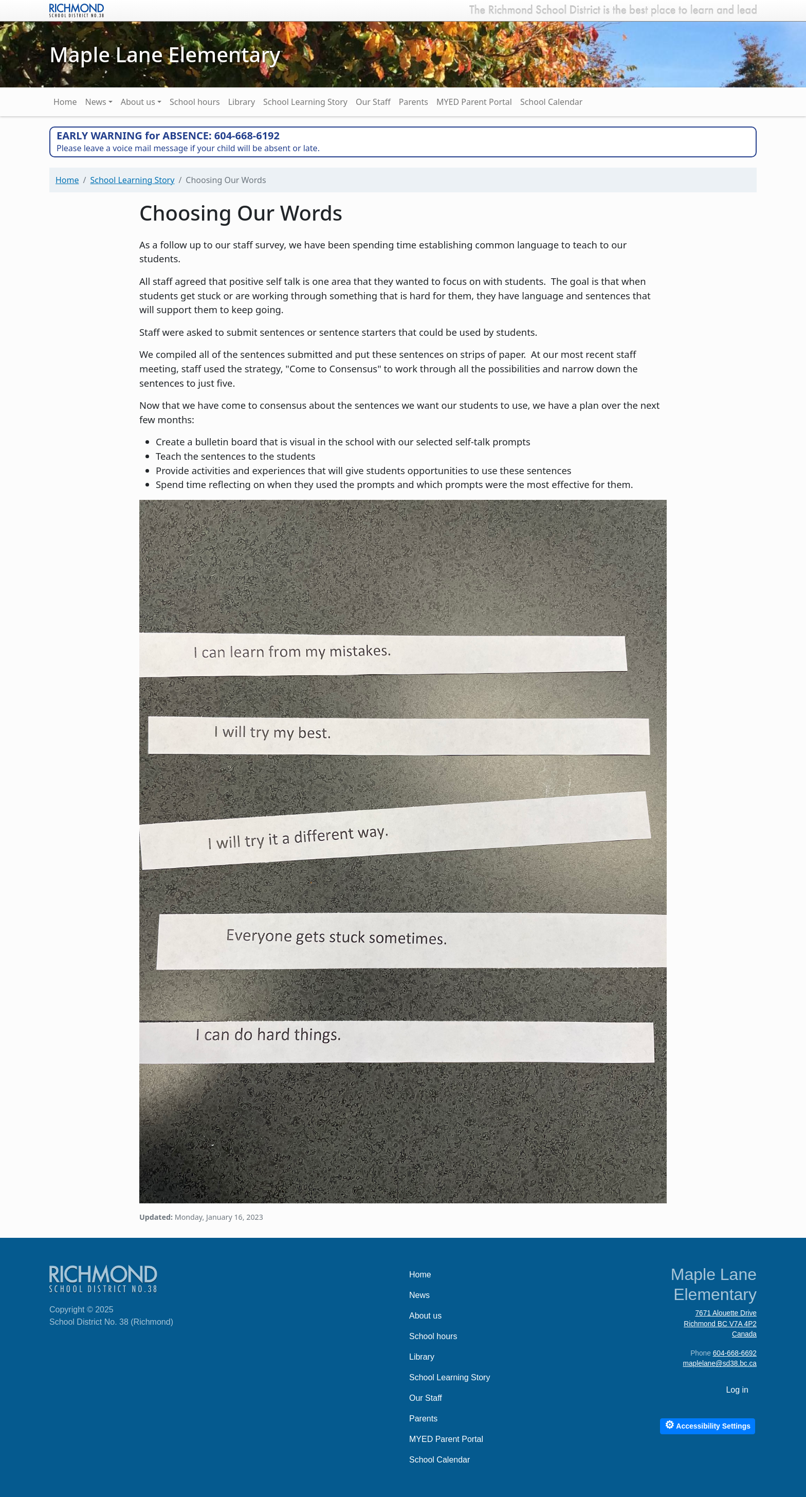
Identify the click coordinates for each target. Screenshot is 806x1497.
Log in (737, 1389)
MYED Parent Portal (474, 101)
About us (138, 101)
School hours (195, 101)
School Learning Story (305, 101)
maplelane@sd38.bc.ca (720, 1363)
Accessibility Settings (707, 1425)
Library (241, 101)
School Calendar (551, 101)
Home (65, 101)
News (95, 101)
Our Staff (373, 101)
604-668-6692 (735, 1353)
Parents (413, 101)
